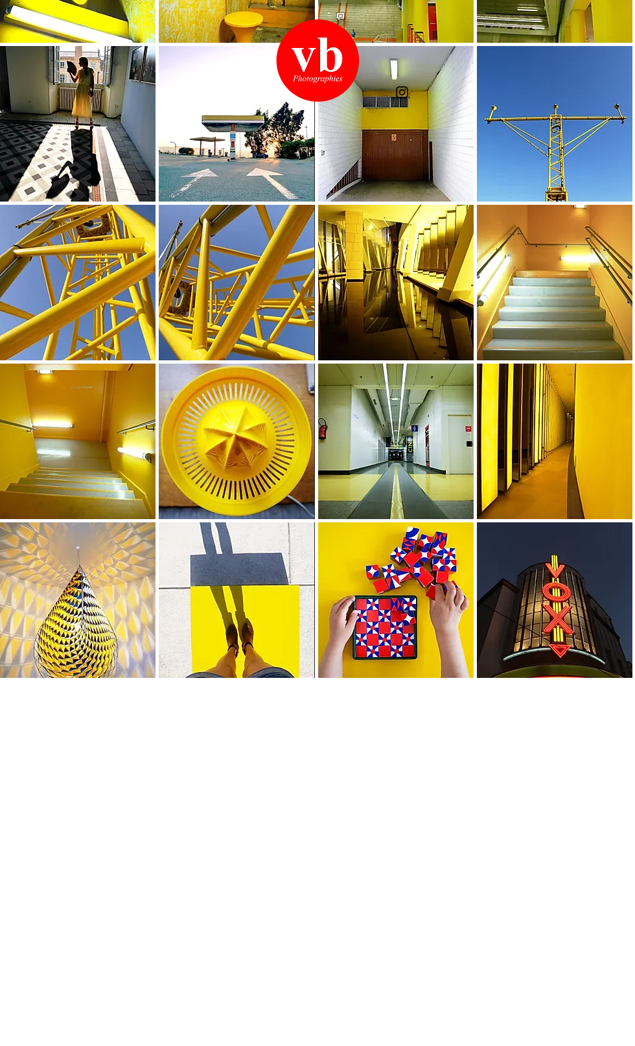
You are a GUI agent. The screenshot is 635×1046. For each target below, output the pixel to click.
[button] (78, 124)
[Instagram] (402, 92)
